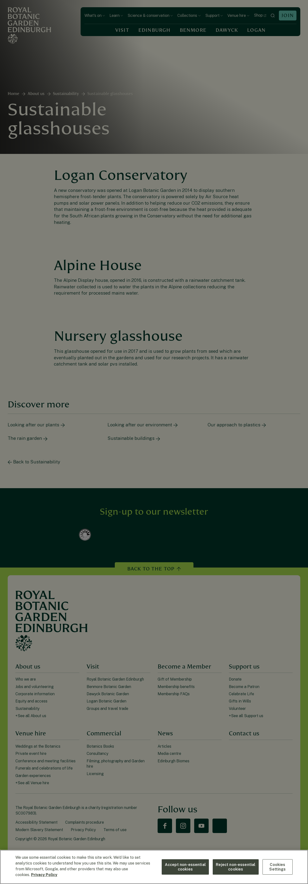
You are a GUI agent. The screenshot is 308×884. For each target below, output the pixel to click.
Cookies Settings (277, 866)
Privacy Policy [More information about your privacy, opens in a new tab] (44, 874)
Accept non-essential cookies (185, 866)
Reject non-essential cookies (235, 866)
